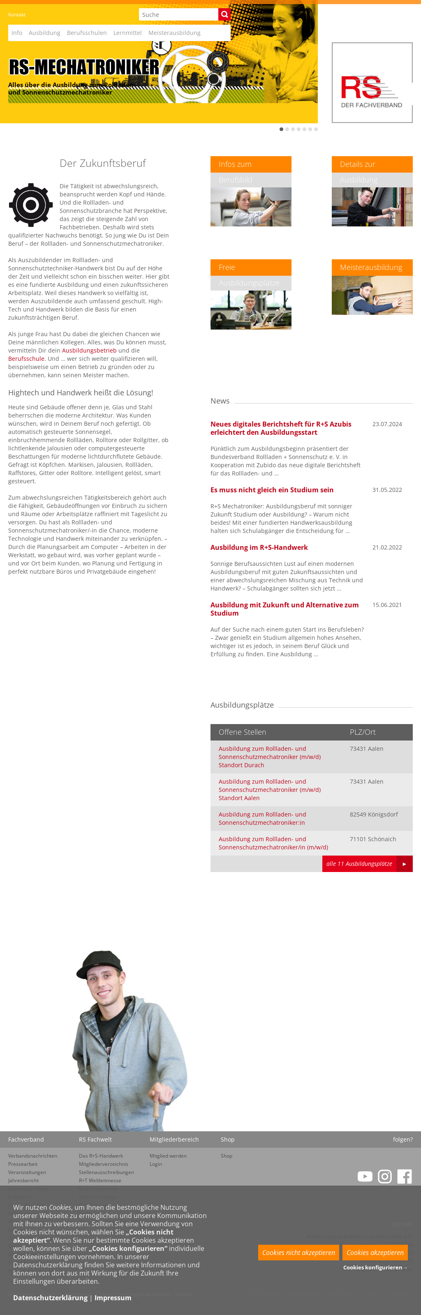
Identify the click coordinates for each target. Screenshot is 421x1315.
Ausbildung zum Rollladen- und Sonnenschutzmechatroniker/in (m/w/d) (273, 843)
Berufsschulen (87, 33)
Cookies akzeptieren (375, 1252)
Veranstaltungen (27, 1172)
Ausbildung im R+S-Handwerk (259, 547)
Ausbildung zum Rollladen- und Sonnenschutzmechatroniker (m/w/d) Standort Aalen (270, 789)
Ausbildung (44, 33)
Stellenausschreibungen (106, 1172)
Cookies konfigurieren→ (375, 1267)
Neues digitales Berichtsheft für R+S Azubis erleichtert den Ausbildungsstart (281, 428)
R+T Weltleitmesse (100, 1180)
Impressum (113, 1297)
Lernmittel (127, 33)
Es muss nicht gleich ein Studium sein (272, 489)
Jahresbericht (23, 1180)
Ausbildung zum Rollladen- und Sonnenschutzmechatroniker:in (262, 818)
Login (156, 1163)
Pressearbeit (22, 1163)
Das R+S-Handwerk (101, 1155)
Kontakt (16, 14)
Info (17, 33)
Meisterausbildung (174, 33)
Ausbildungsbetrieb (89, 350)
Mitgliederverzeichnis (103, 1163)
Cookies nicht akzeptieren (298, 1252)
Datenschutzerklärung (50, 1297)
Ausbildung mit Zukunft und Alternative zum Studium (284, 609)
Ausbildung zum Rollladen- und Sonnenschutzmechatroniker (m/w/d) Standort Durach (270, 757)
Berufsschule (26, 358)
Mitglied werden (168, 1155)
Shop (226, 1155)
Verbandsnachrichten (32, 1155)
